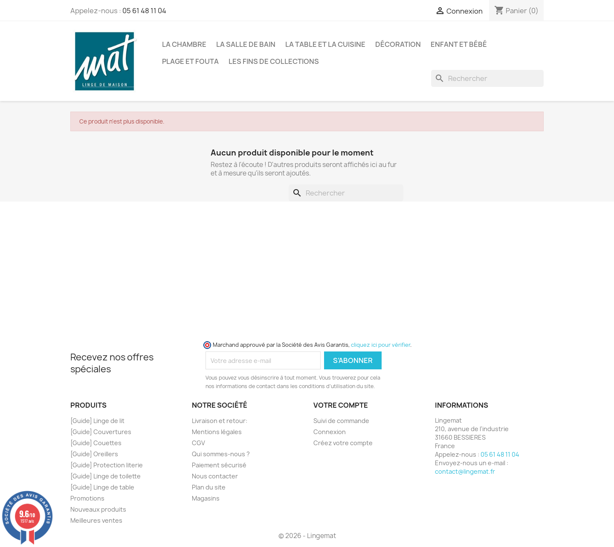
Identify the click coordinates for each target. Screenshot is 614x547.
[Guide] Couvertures (100, 432)
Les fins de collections (274, 61)
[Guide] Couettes (96, 443)
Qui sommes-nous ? (221, 454)
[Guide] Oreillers (94, 454)
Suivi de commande (341, 421)
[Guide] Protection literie (106, 465)
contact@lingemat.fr (465, 471)
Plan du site (209, 487)
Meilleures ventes (96, 520)
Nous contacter (215, 476)
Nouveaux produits (98, 509)
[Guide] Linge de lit (97, 421)
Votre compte (340, 405)
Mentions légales (217, 432)
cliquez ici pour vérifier (380, 344)
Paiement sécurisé (219, 465)
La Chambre (184, 44)
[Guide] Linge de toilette (105, 476)
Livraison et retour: (219, 421)
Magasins (206, 498)
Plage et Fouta (190, 61)
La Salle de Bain (245, 44)
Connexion (329, 432)
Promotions (87, 498)
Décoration (398, 44)
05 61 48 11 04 (144, 10)
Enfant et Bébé (459, 44)
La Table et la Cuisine (325, 44)
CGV (198, 443)
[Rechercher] (487, 78)
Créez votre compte (343, 443)
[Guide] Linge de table (102, 487)
